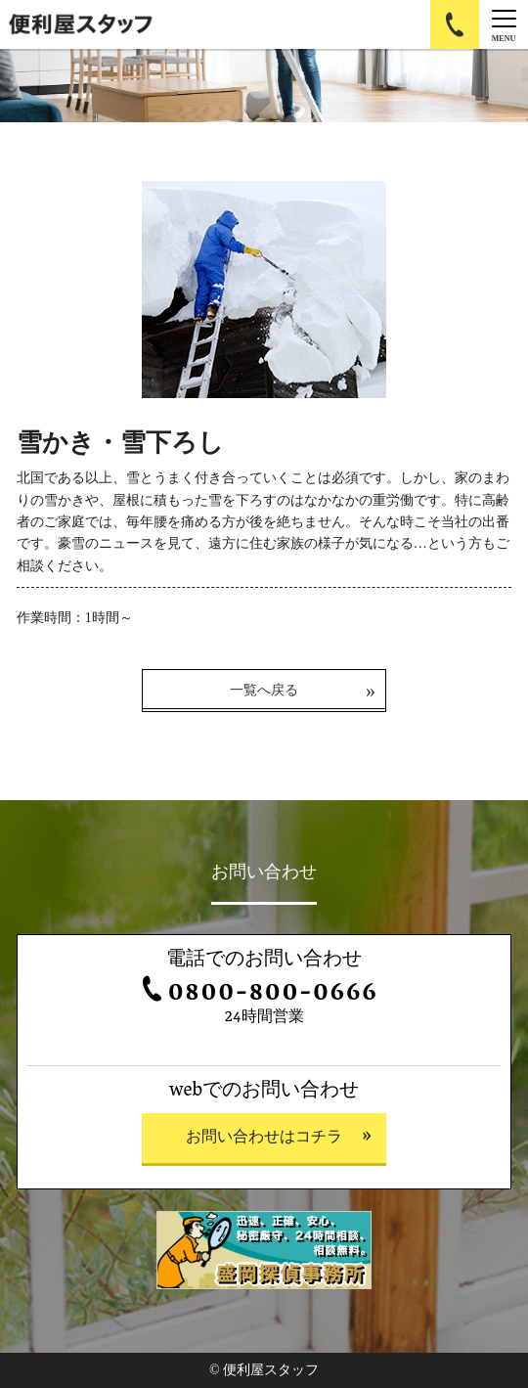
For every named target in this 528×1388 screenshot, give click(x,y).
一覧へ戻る (264, 690)
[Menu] (503, 24)
